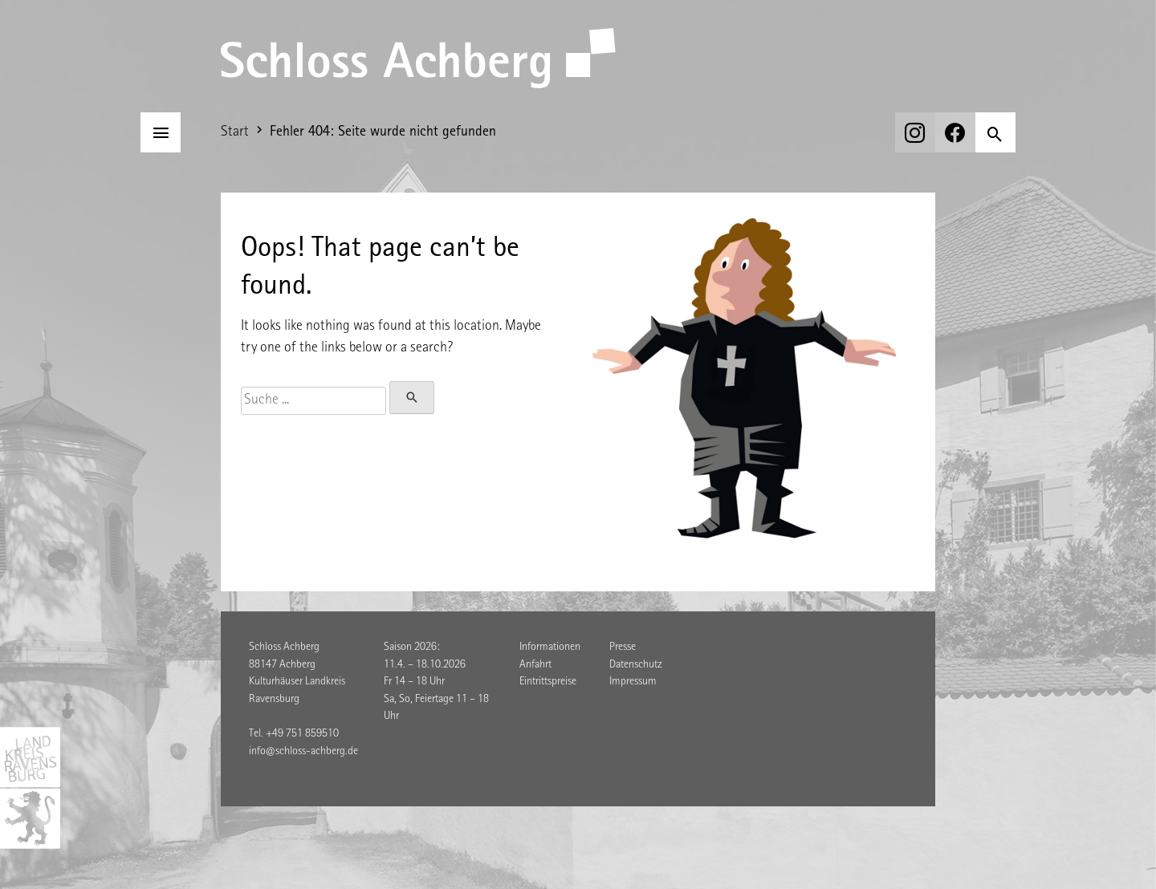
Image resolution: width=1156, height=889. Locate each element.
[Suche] (313, 401)
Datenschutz (635, 665)
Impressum (633, 682)
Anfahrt (535, 665)
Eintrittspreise (547, 682)
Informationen (549, 647)
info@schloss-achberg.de (303, 751)
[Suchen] (995, 132)
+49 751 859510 (302, 734)
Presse (622, 647)
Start (235, 132)
